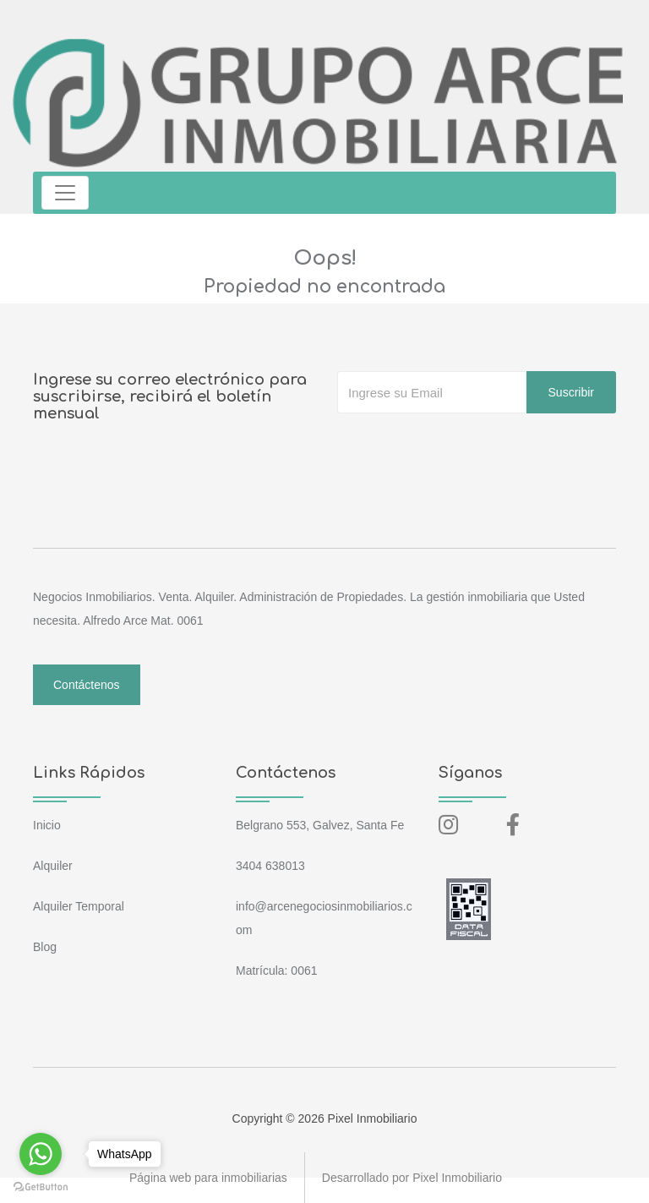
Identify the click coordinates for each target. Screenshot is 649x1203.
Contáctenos (86, 685)
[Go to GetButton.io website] (41, 1186)
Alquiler (53, 865)
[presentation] (465, 447)
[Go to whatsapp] (40, 1154)
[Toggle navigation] (65, 193)
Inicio (47, 825)
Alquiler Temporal (78, 906)
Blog (45, 947)
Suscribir (571, 392)
